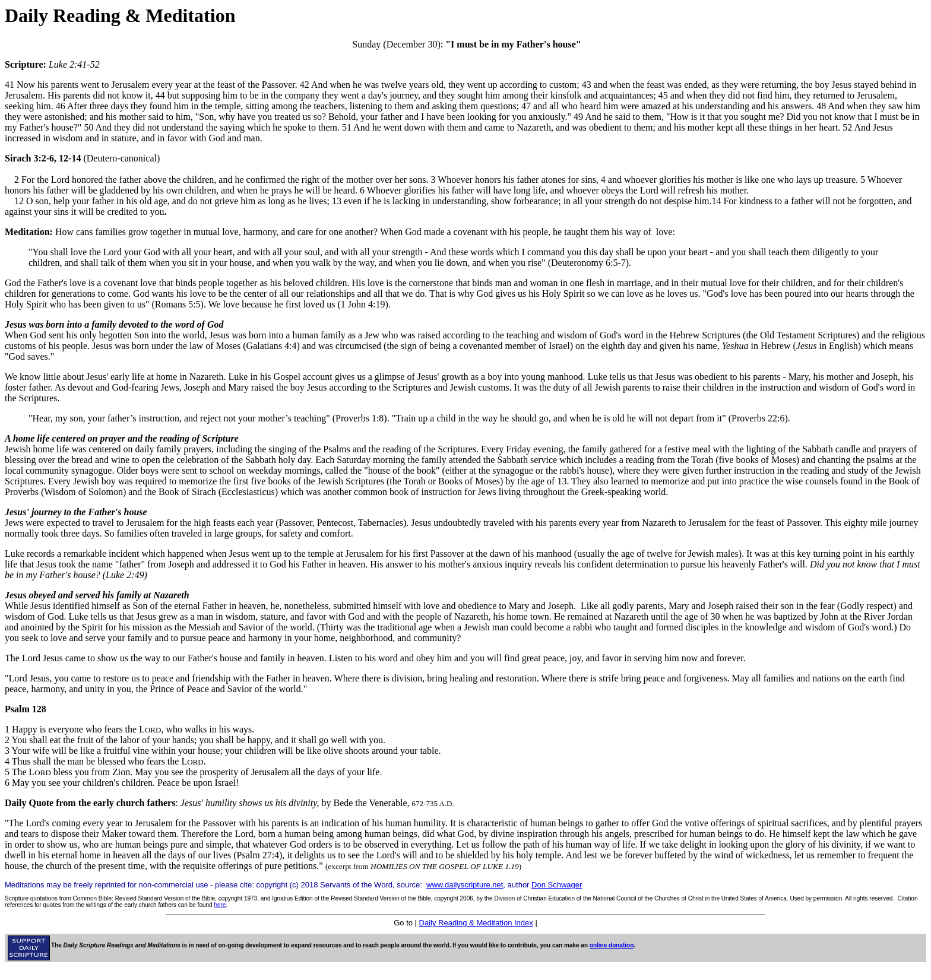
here (220, 905)
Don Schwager (556, 884)
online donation (612, 945)
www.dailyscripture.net (464, 884)
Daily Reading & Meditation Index (476, 922)
